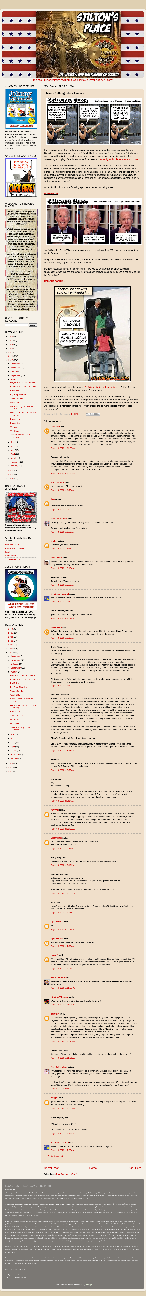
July (13, 442)
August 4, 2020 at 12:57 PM (63, 988)
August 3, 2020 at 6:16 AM (62, 568)
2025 (10, 340)
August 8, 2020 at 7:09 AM (62, 1150)
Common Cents (12, 545)
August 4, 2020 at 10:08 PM (63, 1005)
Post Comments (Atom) (66, 1174)
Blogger (89, 1285)
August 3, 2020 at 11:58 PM (63, 893)
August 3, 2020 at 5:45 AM (62, 549)
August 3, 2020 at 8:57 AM (62, 770)
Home (93, 1168)
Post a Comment (55, 1156)
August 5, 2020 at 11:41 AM (63, 1041)
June (13, 446)
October (14, 371)
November (16, 367)
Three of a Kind (17, 398)
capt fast (55, 1014)
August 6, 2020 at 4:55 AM (62, 1089)
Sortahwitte (56, 627)
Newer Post (51, 1168)
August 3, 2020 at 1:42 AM (62, 490)
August (14, 379)
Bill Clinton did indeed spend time (100, 387)
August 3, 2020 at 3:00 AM (62, 510)
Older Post (134, 1168)
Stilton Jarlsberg (59, 977)
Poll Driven (15, 391)
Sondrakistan (11, 555)
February (15, 462)
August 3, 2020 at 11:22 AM (63, 829)
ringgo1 (54, 955)
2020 (10, 360)
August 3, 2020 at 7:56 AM (62, 585)
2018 (10, 475)
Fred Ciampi (56, 558)
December (16, 363)
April (13, 454)
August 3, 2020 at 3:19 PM (62, 865)
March (14, 458)
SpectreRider (57, 922)
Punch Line (15, 419)
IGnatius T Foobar (59, 997)
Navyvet (55, 810)
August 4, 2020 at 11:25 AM (63, 968)
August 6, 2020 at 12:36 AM (63, 1058)
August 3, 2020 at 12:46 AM (63, 473)
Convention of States (14, 548)
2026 (10, 336)
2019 (10, 471)
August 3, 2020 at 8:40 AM (62, 686)
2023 (10, 348)
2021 (10, 356)
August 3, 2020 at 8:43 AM (62, 750)
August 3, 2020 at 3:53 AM (62, 532)
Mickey (54, 541)
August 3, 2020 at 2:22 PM (62, 848)
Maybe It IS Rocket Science (22, 383)
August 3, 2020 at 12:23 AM (63, 448)
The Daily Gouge (12, 559)
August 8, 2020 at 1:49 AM (62, 1133)
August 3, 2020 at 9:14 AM (62, 801)
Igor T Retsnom (58, 482)
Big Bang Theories (18, 394)
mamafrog (55, 426)
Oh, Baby (14, 427)
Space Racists (16, 423)
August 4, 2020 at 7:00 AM (62, 946)
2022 (10, 352)
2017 (10, 479)
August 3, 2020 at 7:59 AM (62, 602)
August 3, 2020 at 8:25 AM (62, 638)
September (16, 375)
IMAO (7, 552)
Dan (53, 499)
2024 (10, 344)
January (14, 466)
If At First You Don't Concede (23, 387)
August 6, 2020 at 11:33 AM (63, 1108)
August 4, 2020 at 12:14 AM (63, 913)
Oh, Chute (15, 431)
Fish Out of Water (59, 519)
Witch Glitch (15, 402)
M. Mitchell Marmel (60, 594)
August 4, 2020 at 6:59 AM (62, 929)
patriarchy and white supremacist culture (118, 159)
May (13, 450)
